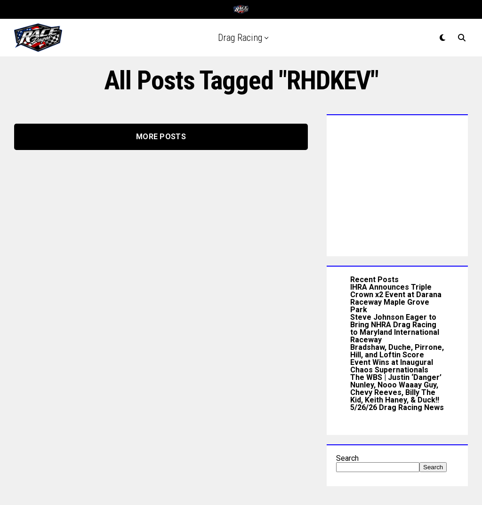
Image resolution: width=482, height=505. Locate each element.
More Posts (161, 136)
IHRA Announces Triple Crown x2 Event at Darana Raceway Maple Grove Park (396, 298)
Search (347, 458)
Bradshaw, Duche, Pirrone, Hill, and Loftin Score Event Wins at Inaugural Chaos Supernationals (397, 358)
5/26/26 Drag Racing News (397, 407)
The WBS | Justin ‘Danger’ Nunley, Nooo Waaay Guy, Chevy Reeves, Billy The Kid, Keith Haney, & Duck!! (396, 388)
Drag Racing (240, 37)
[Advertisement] (397, 183)
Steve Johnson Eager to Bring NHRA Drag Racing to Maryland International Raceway (394, 328)
